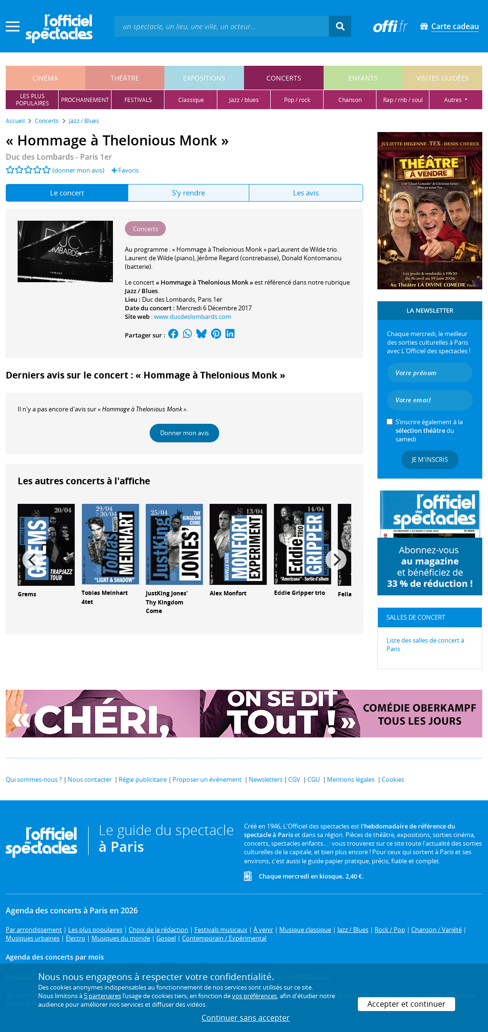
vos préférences (254, 995)
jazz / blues (244, 100)
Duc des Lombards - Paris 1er (59, 157)
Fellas (346, 594)
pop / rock (297, 100)
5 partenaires (102, 995)
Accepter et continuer (406, 1004)
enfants (363, 77)
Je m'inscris (430, 459)
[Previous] (32, 559)
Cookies (393, 779)
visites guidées (443, 77)
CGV (294, 779)
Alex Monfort (228, 593)
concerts (283, 77)
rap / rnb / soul (403, 100)
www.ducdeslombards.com (192, 316)
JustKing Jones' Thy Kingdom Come (167, 602)
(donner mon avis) (78, 170)
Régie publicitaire (143, 779)
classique (191, 100)
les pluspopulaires (32, 99)
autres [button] (453, 100)
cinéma (45, 77)
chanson (350, 100)
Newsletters (266, 779)
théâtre (125, 77)
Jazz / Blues (141, 290)
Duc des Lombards (168, 299)
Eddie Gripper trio (299, 593)
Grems (27, 594)
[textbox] (221, 26)
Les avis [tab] (306, 192)
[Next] (335, 559)
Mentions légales (351, 779)
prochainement (85, 100)
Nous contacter (90, 779)
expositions (204, 77)
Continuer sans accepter (246, 1017)
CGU (313, 779)
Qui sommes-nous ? (34, 779)
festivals (138, 100)
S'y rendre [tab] (188, 192)
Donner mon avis (184, 433)
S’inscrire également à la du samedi (429, 430)
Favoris (125, 170)
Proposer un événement (207, 779)
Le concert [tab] (67, 192)
